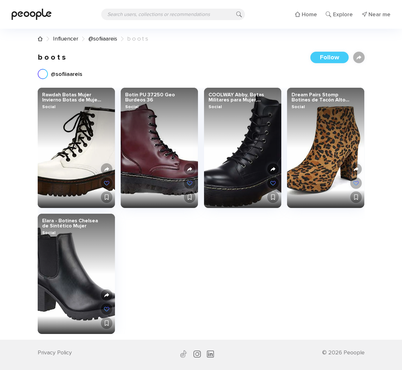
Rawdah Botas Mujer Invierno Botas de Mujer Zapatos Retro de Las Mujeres (70, 97)
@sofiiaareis (102, 38)
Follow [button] (329, 57)
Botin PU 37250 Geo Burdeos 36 (150, 97)
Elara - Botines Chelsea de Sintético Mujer (70, 223)
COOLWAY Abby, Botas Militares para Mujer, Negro (236, 97)
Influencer (65, 38)
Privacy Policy (55, 352)
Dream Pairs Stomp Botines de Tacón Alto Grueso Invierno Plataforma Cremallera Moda (319, 97)
